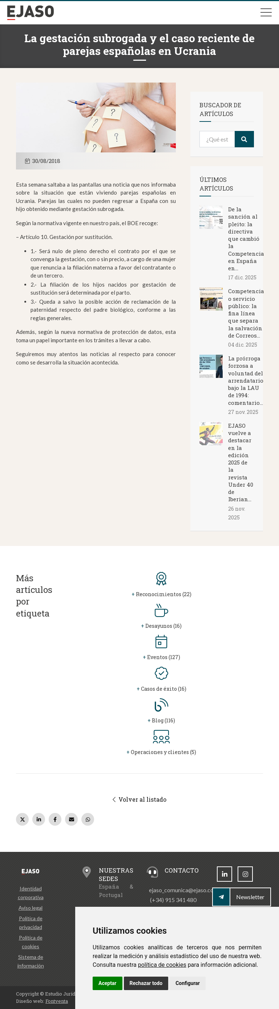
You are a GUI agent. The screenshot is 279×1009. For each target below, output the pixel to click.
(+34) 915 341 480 (173, 899)
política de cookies (162, 964)
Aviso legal (31, 908)
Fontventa (56, 1001)
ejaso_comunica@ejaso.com (183, 889)
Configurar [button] (187, 983)
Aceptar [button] (107, 983)
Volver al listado (139, 799)
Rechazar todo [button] (146, 983)
